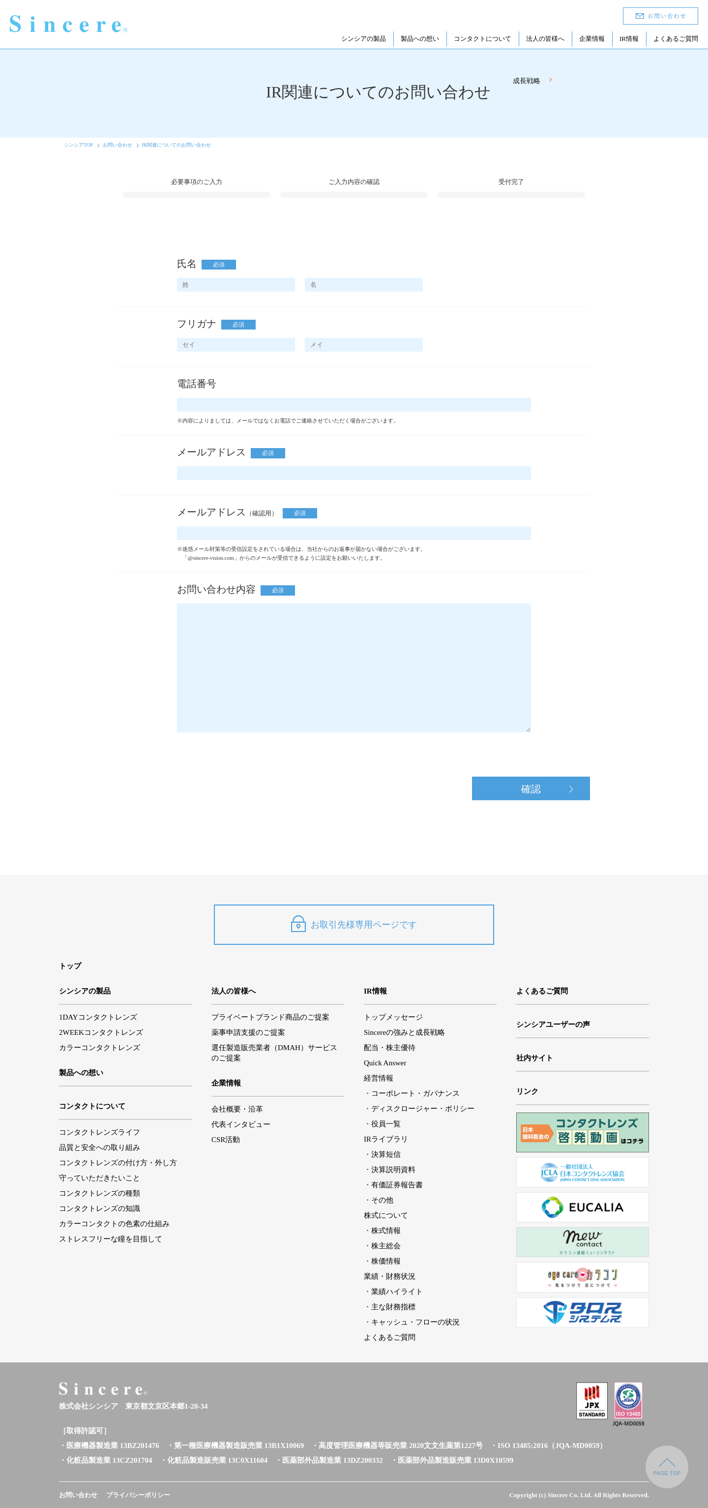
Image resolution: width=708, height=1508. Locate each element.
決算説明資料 (393, 1170)
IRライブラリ (386, 1139)
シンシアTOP (78, 145)
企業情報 (592, 38)
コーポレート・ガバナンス (415, 1093)
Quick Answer (385, 1063)
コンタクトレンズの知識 (99, 1208)
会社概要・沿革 (237, 1109)
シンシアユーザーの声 (553, 1024)
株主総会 (386, 1246)
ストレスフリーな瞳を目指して (110, 1239)
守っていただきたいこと (99, 1178)
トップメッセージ (393, 1017)
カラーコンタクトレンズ (99, 1048)
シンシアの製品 (363, 38)
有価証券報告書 (397, 1185)
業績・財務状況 (389, 1276)
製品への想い (420, 38)
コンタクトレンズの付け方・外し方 (118, 1163)
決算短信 (386, 1154)
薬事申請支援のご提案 (248, 1032)
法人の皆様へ (545, 38)
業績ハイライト (397, 1292)
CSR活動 (225, 1140)
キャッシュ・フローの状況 (415, 1322)
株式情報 (386, 1231)
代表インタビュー (240, 1124)
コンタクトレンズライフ (99, 1132)
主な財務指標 (393, 1307)
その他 (382, 1200)
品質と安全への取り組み (99, 1147)
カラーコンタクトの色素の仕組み (114, 1224)
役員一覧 (386, 1124)
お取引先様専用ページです (354, 923)
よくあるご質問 (675, 38)
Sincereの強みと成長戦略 (404, 1032)
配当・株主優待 (389, 1048)
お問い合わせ (117, 145)
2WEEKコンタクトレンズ (101, 1032)
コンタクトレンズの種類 (99, 1193)
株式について (386, 1215)
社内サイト (534, 1058)
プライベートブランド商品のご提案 (270, 1017)
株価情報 (386, 1261)
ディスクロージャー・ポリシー (422, 1109)
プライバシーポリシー (138, 1495)
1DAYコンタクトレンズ (98, 1017)
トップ (70, 966)
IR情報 (629, 38)
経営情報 (378, 1078)
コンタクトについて (482, 38)
